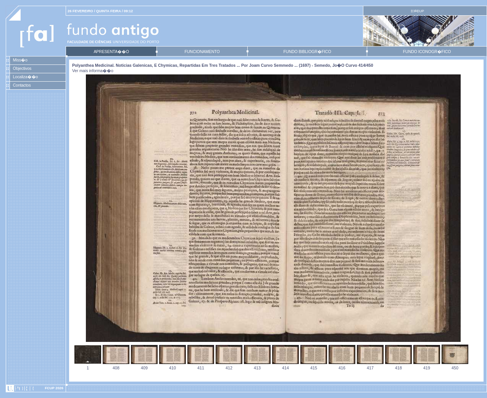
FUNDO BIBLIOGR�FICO (307, 51)
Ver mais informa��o (92, 70)
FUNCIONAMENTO (201, 51)
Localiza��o (25, 76)
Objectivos (22, 68)
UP (419, 11)
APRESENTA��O (111, 51)
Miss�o (20, 60)
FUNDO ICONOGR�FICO (427, 51)
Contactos (22, 85)
